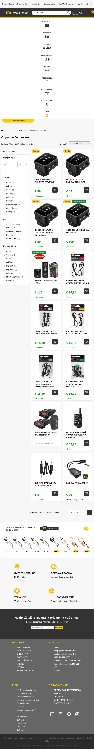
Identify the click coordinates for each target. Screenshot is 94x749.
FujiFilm (10, 186)
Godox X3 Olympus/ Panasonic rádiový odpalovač (44, 232)
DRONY (20, 664)
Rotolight (10, 212)
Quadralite (11, 208)
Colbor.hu (20, 730)
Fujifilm (10, 262)
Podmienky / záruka (25, 697)
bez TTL (11, 228)
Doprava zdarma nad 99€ (28, 700)
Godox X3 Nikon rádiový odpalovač (44, 180)
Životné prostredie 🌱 (26, 710)
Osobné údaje (23, 703)
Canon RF (11, 259)
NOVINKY (58, 693)
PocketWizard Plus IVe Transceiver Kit (46, 433)
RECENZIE (59, 697)
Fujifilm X (11, 266)
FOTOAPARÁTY (24, 647)
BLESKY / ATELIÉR (25, 671)
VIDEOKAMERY (24, 651)
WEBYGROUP (73, 745)
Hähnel (10, 194)
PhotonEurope (13, 204)
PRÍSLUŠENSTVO (25, 661)
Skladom (39, 297)
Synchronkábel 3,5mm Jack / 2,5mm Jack (45, 484)
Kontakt (57, 671)
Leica (9, 197)
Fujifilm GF (11, 270)
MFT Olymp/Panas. (14, 277)
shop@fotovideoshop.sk (65, 651)
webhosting (57, 745)
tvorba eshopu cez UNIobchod (42, 745)
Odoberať (58, 627)
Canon (10, 183)
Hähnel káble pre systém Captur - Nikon (46, 332)
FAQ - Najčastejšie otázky (28, 690)
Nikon (9, 201)
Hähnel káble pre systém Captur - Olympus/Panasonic (44, 384)
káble (9, 235)
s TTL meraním (13, 224)
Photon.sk (21, 727)
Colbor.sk (20, 720)
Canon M (10, 255)
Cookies (20, 707)
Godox (10, 190)
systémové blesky (14, 231)
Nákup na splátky (24, 693)
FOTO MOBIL (23, 657)
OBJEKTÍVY (22, 654)
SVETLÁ (21, 667)
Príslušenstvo (13, 239)
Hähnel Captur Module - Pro (46, 282)
